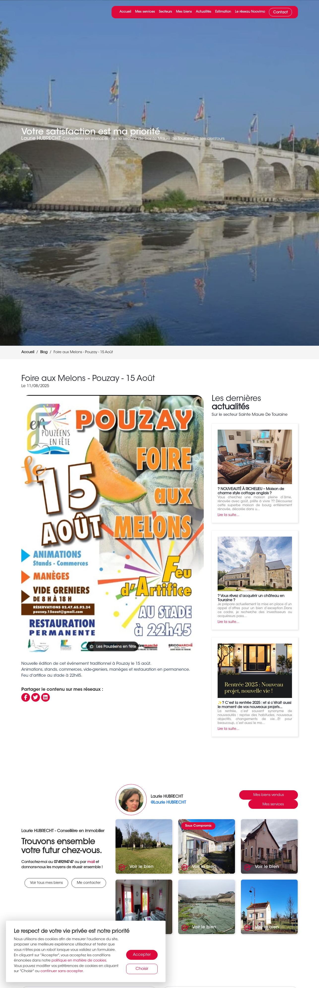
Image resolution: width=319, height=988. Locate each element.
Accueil (125, 11)
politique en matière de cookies (79, 961)
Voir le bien (135, 867)
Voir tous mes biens (46, 883)
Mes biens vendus (268, 795)
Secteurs (165, 11)
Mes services (145, 11)
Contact (280, 12)
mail (91, 862)
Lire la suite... (228, 515)
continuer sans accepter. (62, 971)
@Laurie (168, 803)
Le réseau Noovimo (250, 11)
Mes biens (184, 11)
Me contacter (89, 883)
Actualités (203, 11)
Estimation (223, 11)
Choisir (142, 969)
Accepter (142, 955)
